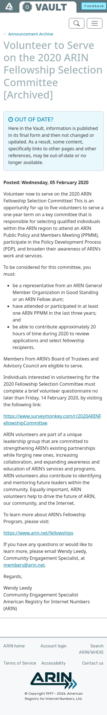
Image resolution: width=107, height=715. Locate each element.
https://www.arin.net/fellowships (38, 533)
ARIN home (14, 646)
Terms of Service (19, 663)
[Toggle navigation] (94, 23)
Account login (53, 646)
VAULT (51, 7)
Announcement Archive (30, 34)
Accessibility (53, 663)
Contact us (93, 663)
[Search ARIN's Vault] (76, 23)
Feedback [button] (94, 6)
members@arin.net (24, 565)
